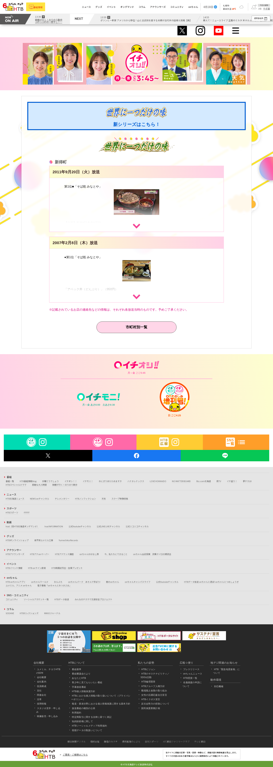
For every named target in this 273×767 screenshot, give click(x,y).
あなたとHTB (79, 678)
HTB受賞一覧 (190, 678)
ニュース (86, 6)
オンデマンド (127, 6)
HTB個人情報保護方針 (83, 691)
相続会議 (94, 741)
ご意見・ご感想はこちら (75, 754)
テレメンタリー (62, 498)
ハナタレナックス (135, 481)
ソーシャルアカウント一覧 (36, 599)
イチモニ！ (88, 481)
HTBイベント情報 (14, 567)
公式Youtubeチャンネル (80, 526)
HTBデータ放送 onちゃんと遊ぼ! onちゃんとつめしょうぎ (211, 581)
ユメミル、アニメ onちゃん (19, 585)
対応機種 (218, 686)
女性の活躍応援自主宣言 (154, 695)
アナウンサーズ (158, 6)
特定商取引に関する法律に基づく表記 (91, 717)
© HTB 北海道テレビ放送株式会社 (136, 764)
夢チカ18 (247, 481)
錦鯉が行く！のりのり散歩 (64, 484)
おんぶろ (58, 581)
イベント (111, 6)
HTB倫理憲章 (148, 682)
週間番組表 (256, 18)
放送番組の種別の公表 (83, 708)
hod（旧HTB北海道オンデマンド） (22, 526)
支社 (39, 690)
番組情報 (40, 7)
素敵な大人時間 (39, 484)
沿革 (39, 699)
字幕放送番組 (79, 687)
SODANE (10, 613)
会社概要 (41, 677)
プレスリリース (191, 669)
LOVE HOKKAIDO (158, 481)
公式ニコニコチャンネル (137, 526)
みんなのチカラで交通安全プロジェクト (93, 599)
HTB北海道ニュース (15, 498)
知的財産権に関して (82, 721)
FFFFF (27, 512)
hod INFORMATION (54, 526)
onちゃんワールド (39, 581)
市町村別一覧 (136, 327)
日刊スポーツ (151, 741)
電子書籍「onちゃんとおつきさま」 (54, 585)
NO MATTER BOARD (181, 481)
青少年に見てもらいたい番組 (87, 682)
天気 (104, 498)
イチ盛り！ (232, 481)
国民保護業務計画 (150, 708)
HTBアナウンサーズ (15, 554)
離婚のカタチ (111, 741)
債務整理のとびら (131, 741)
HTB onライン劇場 (37, 567)
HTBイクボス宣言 (150, 699)
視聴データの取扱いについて (87, 730)
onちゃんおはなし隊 (89, 554)
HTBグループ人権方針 (153, 686)
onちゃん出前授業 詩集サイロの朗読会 (152, 554)
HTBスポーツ (12, 512)
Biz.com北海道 (203, 481)
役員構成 (41, 686)
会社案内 (41, 682)
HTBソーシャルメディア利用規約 (89, 725)
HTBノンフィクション (85, 498)
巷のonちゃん (112, 581)
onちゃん (193, 6)
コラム (142, 6)
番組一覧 (10, 481)
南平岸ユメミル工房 (43, 540)
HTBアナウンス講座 (64, 554)
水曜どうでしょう (50, 481)
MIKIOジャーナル (52, 613)
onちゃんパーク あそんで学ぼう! (84, 581)
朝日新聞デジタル (76, 741)
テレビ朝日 (200, 741)
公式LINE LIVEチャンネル (108, 526)
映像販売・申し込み (47, 716)
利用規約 (76, 712)
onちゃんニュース (192, 673)
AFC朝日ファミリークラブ (176, 741)
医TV (219, 481)
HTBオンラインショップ (17, 540)
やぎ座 (266, 8)
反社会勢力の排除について (155, 704)
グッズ (98, 6)
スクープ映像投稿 (119, 498)
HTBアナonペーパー (39, 554)
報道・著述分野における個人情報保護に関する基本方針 (101, 704)
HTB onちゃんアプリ (15, 581)
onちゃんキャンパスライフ (137, 581)
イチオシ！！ (70, 481)
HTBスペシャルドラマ (16, 484)
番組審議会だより (81, 673)
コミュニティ (177, 6)
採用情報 (41, 704)
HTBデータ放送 (61, 599)
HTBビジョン (148, 669)
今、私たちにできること (115, 554)
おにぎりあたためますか (110, 481)
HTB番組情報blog (28, 481)
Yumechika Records (68, 540)
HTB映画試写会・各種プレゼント (67, 567)
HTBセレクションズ (29, 613)
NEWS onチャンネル (39, 498)
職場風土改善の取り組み (154, 690)
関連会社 (41, 695)
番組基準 (76, 669)
